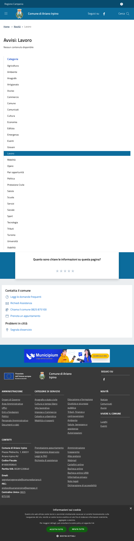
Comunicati (13, 109)
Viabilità (11, 247)
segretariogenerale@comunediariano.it (21, 479)
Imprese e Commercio (45, 412)
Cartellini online (76, 464)
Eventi (10, 141)
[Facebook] (103, 14)
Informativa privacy (77, 477)
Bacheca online (75, 468)
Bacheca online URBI (78, 473)
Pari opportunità (15, 172)
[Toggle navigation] (6, 13)
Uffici (4, 408)
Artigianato (13, 84)
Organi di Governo (11, 399)
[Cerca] (128, 14)
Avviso (10, 91)
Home (7, 26)
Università (12, 241)
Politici (5, 416)
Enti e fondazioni (10, 412)
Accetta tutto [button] (56, 529)
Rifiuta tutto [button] (78, 529)
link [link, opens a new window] (92, 523)
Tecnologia (12, 222)
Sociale (10, 210)
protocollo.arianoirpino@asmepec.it (20, 488)
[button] (67, 535)
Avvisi (103, 408)
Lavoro (10, 153)
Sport (10, 216)
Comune (11, 103)
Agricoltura (13, 65)
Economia (12, 122)
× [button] (131, 508)
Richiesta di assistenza (46, 460)
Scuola (10, 197)
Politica (11, 178)
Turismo (11, 235)
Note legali (73, 481)
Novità (17, 26)
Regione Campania (13, 4)
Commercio (13, 97)
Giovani (11, 147)
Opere (10, 166)
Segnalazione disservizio (47, 452)
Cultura (11, 116)
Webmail (72, 460)
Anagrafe (12, 78)
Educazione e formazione (80, 399)
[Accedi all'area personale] (121, 4)
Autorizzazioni (75, 433)
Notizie (104, 399)
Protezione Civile (15, 185)
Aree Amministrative (12, 403)
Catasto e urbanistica (45, 416)
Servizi (10, 203)
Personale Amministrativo (15, 420)
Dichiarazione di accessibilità (82, 485)
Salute (10, 191)
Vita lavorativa (42, 408)
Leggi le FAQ (41, 456)
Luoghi (103, 422)
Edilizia (10, 128)
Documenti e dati (10, 424)
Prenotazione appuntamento (49, 448)
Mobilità (11, 159)
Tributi (10, 228)
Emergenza (13, 134)
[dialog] (67, 523)
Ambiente (12, 72)
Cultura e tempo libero (46, 403)
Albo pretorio (74, 456)
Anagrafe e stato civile (46, 399)
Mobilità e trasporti (44, 420)
